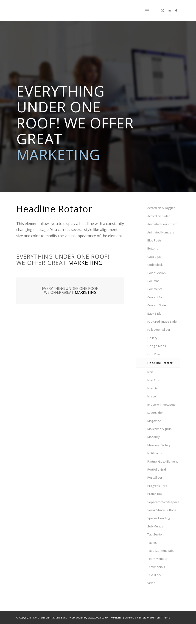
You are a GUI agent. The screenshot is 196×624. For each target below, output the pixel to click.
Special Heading (158, 518)
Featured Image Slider (162, 321)
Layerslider (155, 412)
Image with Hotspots (161, 404)
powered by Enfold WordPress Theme (146, 617)
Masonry (153, 437)
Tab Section (155, 534)
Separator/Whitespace (163, 502)
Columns (153, 281)
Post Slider (154, 477)
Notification (155, 453)
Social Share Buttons (161, 510)
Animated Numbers (160, 232)
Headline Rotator (160, 363)
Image (151, 396)
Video (151, 583)
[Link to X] (162, 10)
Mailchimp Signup (159, 429)
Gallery (152, 338)
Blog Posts (154, 240)
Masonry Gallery (159, 445)
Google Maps (156, 346)
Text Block (154, 575)
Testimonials (156, 567)
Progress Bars (157, 486)
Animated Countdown (162, 224)
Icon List (152, 388)
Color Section (156, 273)
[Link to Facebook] (176, 10)
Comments (154, 289)
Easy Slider (155, 313)
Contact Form (156, 297)
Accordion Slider (158, 216)
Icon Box (153, 380)
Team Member (157, 559)
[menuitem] (147, 10)
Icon (150, 372)
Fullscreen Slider (158, 329)
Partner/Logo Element (162, 461)
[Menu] (147, 10)
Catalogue (154, 257)
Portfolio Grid (156, 469)
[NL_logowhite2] (46, 10)
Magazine (154, 421)
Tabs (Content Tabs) (161, 551)
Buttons (152, 248)
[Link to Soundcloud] (169, 10)
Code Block (155, 265)
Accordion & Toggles (161, 208)
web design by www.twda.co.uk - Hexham (95, 617)
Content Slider (157, 305)
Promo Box (154, 494)
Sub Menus (155, 526)
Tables (152, 543)
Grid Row (153, 354)
